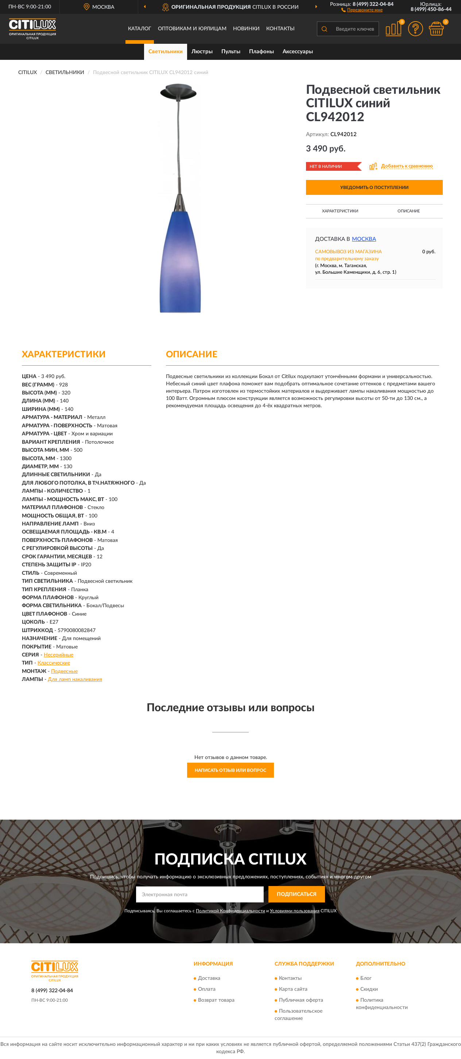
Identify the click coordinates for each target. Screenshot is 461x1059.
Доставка (209, 978)
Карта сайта (293, 989)
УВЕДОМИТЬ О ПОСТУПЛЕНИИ (374, 187)
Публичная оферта (301, 1000)
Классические (54, 663)
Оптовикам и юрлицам (192, 28)
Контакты (280, 28)
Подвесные (64, 671)
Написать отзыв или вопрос (230, 770)
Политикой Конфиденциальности (230, 911)
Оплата (207, 989)
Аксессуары (298, 51)
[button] (362, 9)
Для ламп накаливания (75, 679)
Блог (366, 978)
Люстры (202, 51)
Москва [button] (364, 239)
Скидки (369, 989)
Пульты (230, 51)
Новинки (246, 28)
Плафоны (261, 51)
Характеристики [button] (340, 211)
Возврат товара (216, 1000)
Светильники (165, 51)
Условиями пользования (294, 911)
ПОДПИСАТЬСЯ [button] (297, 894)
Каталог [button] (139, 28)
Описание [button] (409, 211)
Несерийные (58, 655)
